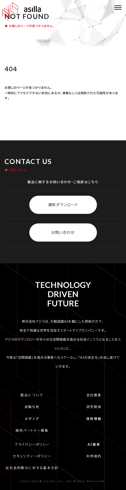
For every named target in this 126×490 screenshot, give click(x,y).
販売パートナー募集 (32, 430)
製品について (32, 395)
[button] (117, 7)
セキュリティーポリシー (32, 456)
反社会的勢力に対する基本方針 (32, 467)
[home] (20, 11)
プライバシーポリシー (33, 444)
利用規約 (94, 456)
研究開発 (94, 406)
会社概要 (94, 395)
